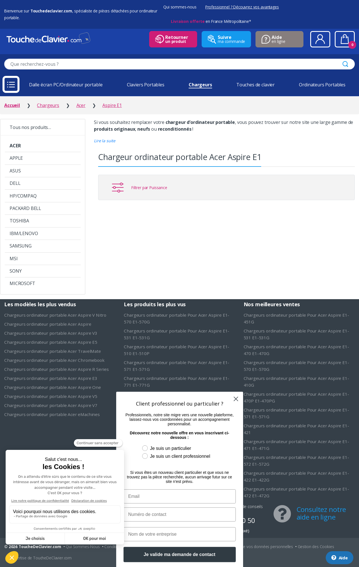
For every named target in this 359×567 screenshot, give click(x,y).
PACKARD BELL (25, 208)
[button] (104, 141)
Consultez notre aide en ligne (321, 513)
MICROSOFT (22, 283)
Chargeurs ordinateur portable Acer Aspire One (52, 387)
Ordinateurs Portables (322, 85)
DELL (15, 183)
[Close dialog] (236, 440)
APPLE (16, 158)
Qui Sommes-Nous (83, 546)
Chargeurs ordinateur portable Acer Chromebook (54, 360)
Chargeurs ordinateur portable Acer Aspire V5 (50, 396)
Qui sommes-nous (180, 7)
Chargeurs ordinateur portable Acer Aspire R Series (56, 369)
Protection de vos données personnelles (257, 546)
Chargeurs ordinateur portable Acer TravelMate (52, 351)
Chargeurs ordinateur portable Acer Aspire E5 (50, 342)
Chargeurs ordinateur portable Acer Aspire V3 (50, 333)
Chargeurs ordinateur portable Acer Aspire (47, 324)
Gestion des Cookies (316, 546)
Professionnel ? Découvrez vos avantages (242, 7)
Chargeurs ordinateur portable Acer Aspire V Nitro (55, 315)
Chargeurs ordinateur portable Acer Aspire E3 (50, 378)
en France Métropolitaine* (211, 21)
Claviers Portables (145, 85)
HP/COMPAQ (23, 196)
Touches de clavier (255, 85)
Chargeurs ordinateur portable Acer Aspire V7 (50, 405)
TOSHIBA (19, 221)
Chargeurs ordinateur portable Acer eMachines (52, 414)
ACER (15, 146)
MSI (14, 258)
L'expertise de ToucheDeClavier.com (40, 558)
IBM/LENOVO (24, 233)
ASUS (15, 171)
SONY (15, 271)
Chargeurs (200, 85)
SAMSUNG (21, 246)
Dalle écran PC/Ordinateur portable (66, 85)
